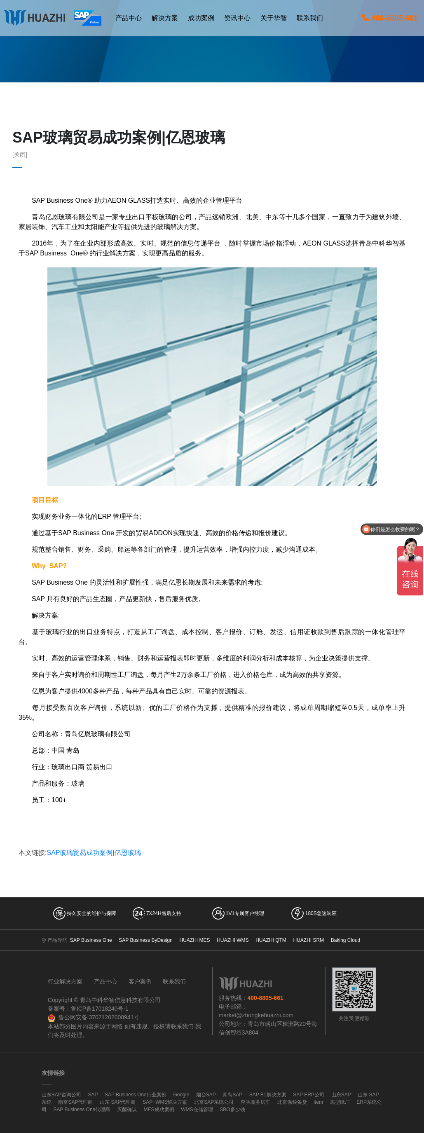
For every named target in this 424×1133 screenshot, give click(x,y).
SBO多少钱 (232, 1109)
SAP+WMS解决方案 (165, 1102)
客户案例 (140, 981)
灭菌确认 (127, 1109)
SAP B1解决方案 (267, 1095)
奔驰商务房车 (255, 1102)
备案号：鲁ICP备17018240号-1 (88, 1008)
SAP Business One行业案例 (135, 1095)
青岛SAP (232, 1095)
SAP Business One (91, 940)
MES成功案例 (159, 1109)
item (318, 1102)
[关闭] (19, 154)
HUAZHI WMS (232, 940)
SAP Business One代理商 (81, 1109)
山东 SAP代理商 (118, 1102)
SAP (93, 1095)
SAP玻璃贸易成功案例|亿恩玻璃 (94, 852)
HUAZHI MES (194, 940)
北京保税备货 (292, 1102)
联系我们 (174, 981)
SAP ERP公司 (308, 1095)
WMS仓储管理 (197, 1109)
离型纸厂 (340, 1102)
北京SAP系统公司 (214, 1102)
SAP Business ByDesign (146, 940)
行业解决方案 (65, 981)
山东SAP (341, 1095)
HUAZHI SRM (308, 940)
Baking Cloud (345, 940)
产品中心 (105, 981)
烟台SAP (206, 1095)
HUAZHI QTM (270, 940)
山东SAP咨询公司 (61, 1095)
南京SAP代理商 (75, 1102)
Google (181, 1095)
